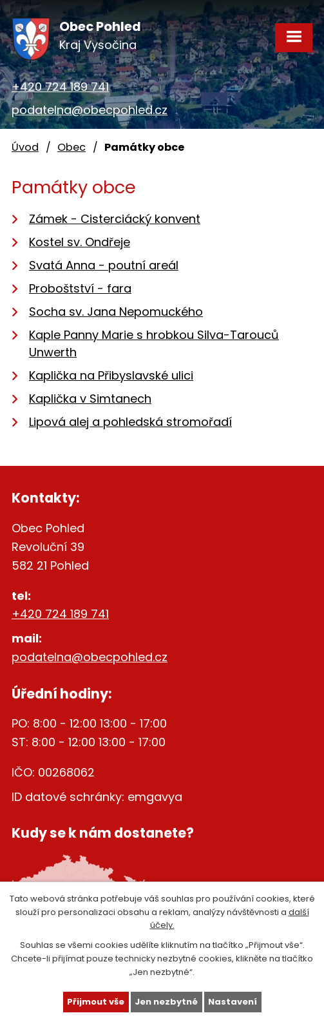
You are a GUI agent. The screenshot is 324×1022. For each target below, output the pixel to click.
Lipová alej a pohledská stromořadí (130, 422)
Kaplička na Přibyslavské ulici (111, 375)
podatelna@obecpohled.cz (89, 110)
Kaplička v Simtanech (90, 398)
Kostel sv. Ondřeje (79, 242)
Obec (71, 147)
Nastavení (232, 1002)
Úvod (25, 147)
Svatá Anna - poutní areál (103, 265)
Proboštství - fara (80, 288)
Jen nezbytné (166, 1002)
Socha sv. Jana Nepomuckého (116, 312)
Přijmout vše (95, 1002)
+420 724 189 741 (60, 87)
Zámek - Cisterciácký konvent (114, 219)
